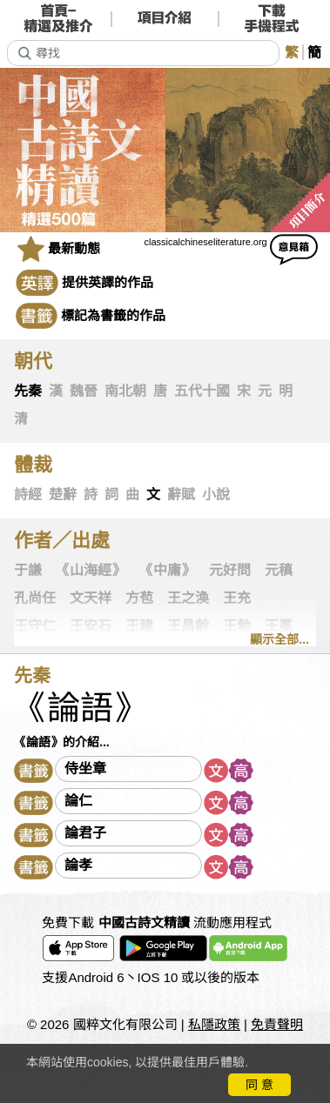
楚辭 (63, 494)
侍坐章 (85, 768)
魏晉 (84, 391)
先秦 (28, 391)
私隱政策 (214, 1024)
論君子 (85, 833)
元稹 (279, 570)
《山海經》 (90, 570)
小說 (216, 494)
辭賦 (181, 494)
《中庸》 (167, 570)
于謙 (28, 570)
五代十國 (202, 391)
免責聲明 (277, 1024)
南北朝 (125, 391)
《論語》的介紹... (62, 742)
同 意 (259, 1085)
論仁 (78, 800)
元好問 (230, 570)
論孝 (78, 865)
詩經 (28, 494)
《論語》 (80, 708)
